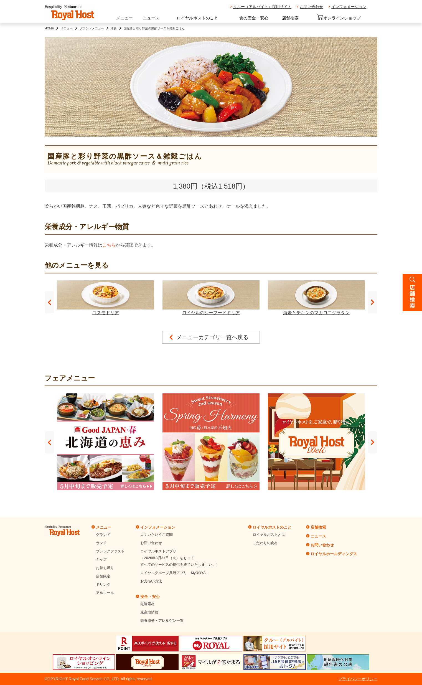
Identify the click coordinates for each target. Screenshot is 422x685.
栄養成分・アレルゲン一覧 (162, 620)
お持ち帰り (105, 568)
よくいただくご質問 (156, 534)
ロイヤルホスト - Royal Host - (69, 13)
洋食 (114, 28)
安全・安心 (150, 596)
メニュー (124, 18)
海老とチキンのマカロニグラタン (316, 297)
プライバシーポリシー (358, 679)
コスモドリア (105, 297)
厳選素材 (147, 604)
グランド (103, 534)
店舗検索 (290, 18)
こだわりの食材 (265, 543)
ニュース (151, 18)
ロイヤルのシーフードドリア (211, 297)
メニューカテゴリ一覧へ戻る (212, 337)
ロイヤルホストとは (269, 534)
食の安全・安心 (253, 18)
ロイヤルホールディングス (334, 554)
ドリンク (103, 584)
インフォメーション (348, 6)
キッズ (101, 559)
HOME (49, 28)
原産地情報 (149, 612)
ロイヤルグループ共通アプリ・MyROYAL (173, 573)
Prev (49, 302)
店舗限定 (103, 576)
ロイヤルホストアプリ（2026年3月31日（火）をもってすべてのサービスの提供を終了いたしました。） (180, 558)
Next (372, 302)
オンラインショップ (339, 17)
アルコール (105, 593)
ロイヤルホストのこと (197, 18)
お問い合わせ (311, 6)
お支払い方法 (151, 581)
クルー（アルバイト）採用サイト (262, 6)
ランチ (101, 543)
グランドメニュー (92, 28)
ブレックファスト (110, 551)
